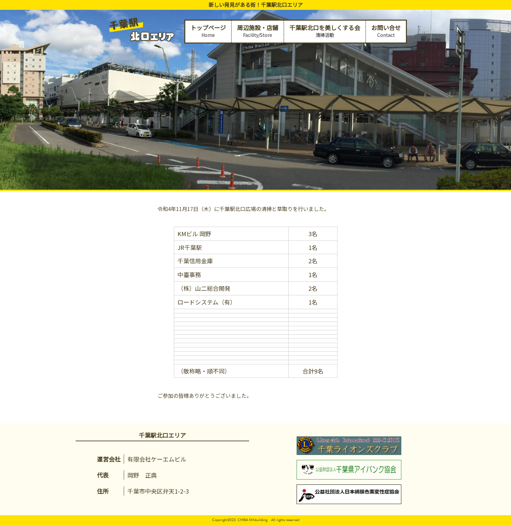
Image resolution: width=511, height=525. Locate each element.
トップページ (208, 31)
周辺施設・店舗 (257, 31)
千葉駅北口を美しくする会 (324, 31)
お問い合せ (386, 31)
